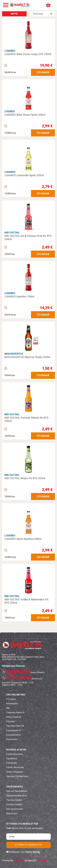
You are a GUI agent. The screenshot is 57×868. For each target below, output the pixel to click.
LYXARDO (9, 111)
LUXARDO (9, 50)
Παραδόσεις (11, 758)
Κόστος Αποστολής (15, 767)
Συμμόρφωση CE (13, 730)
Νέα (8, 708)
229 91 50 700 (16, 677)
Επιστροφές (11, 763)
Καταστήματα (12, 703)
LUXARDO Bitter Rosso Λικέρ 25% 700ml (27, 54)
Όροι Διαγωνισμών (14, 809)
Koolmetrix (42, 860)
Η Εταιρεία (11, 699)
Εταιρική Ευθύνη (13, 735)
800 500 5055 (16, 671)
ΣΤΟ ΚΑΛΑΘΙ (43, 72)
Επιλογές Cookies (14, 804)
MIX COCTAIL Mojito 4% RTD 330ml (24, 478)
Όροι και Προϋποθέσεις (17, 791)
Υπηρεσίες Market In (15, 712)
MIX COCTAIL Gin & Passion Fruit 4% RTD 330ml (27, 237)
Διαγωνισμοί (12, 813)
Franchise (10, 721)
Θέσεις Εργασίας (13, 717)
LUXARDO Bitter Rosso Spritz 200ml (24, 114)
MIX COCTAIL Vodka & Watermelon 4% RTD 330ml (26, 601)
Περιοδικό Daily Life (15, 726)
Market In (19, 5)
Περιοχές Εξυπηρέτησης (17, 776)
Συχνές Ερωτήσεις (14, 754)
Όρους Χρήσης (32, 852)
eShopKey (18, 860)
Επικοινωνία (11, 739)
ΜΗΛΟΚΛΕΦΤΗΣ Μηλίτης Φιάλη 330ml (27, 357)
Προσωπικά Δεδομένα (16, 795)
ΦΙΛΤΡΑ (14, 13)
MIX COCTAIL (11, 232)
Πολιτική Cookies (14, 800)
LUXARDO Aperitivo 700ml (19, 296)
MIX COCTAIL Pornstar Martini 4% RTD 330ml (26, 419)
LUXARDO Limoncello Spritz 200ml (24, 175)
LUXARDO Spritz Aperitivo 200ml (22, 538)
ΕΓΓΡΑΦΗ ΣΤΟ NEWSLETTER (28, 845)
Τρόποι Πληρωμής (14, 772)
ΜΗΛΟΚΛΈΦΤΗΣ (13, 353)
